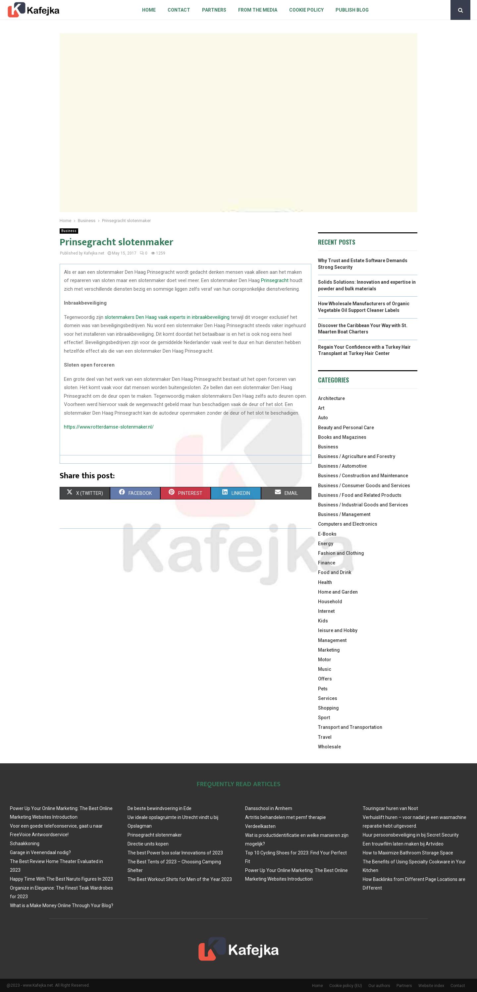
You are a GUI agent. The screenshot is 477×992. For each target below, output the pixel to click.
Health (325, 582)
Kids (323, 620)
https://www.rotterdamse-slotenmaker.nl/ (109, 427)
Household (330, 601)
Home (149, 10)
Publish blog (352, 10)
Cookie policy (306, 10)
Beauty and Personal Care (346, 427)
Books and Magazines (342, 437)
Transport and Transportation (350, 727)
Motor (324, 659)
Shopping (328, 708)
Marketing (329, 650)
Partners (214, 10)
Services (327, 698)
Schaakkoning (24, 843)
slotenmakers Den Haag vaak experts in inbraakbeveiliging (167, 317)
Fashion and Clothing (341, 553)
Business (69, 231)
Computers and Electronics (347, 524)
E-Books (327, 534)
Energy (325, 543)
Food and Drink (334, 572)
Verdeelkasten (260, 826)
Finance (326, 562)
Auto (323, 417)
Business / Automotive (342, 466)
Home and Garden (338, 592)
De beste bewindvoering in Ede (159, 808)
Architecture (331, 398)
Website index (431, 985)
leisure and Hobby (337, 630)
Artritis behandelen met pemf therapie (285, 817)
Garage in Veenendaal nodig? (40, 852)
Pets (323, 688)
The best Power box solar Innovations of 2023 (175, 852)
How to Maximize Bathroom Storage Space (408, 852)
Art (321, 408)
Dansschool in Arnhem (268, 808)
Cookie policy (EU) (345, 985)
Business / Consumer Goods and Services (364, 485)
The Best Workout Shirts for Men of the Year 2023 (180, 879)
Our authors (379, 985)
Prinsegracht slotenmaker (155, 835)
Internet (326, 611)
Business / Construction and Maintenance (363, 475)
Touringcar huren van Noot (390, 808)
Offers (325, 678)
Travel (325, 737)
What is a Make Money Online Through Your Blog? (61, 905)
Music (324, 669)
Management (332, 640)
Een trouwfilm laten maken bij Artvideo (403, 843)
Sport (324, 717)
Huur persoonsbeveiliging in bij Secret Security (411, 835)
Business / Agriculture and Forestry (356, 456)
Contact (179, 10)
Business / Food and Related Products (359, 495)
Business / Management (344, 514)
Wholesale (329, 746)
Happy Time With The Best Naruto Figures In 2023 (61, 879)
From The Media (257, 10)
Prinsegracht (275, 280)
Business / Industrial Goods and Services (363, 504)
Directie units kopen (148, 843)
